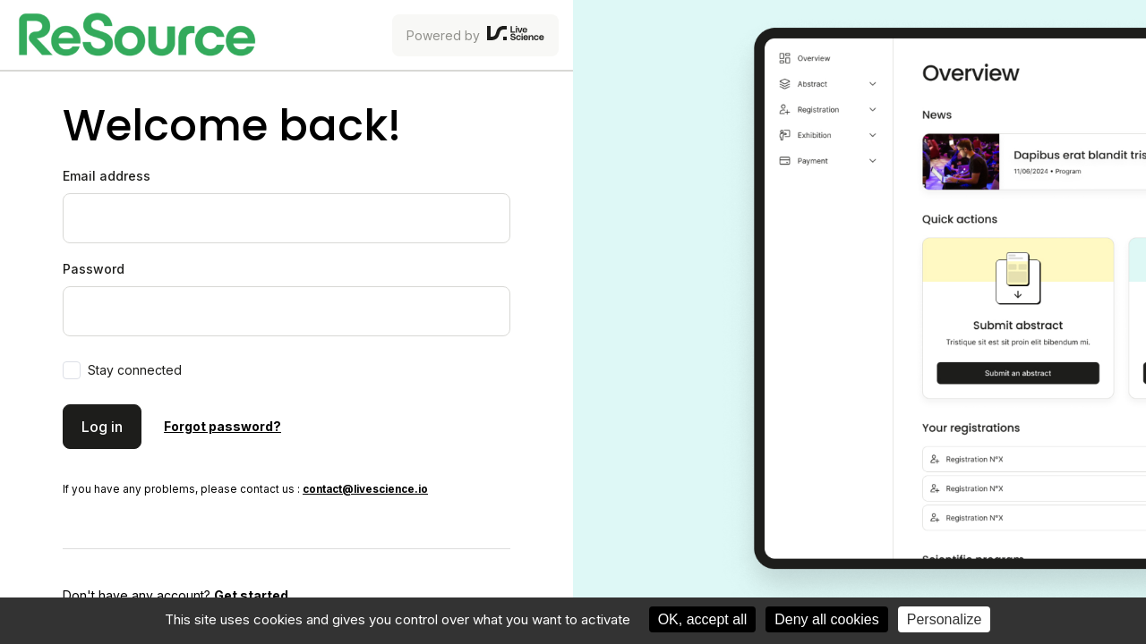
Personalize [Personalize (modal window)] (944, 619)
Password (93, 268)
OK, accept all (703, 619)
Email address (106, 175)
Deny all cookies (826, 619)
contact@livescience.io (365, 489)
